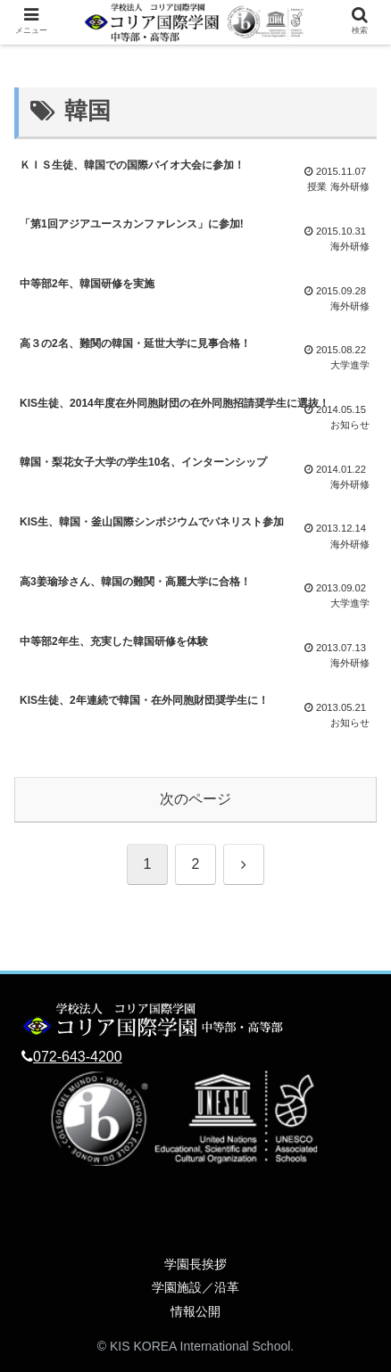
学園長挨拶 (195, 1264)
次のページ (195, 798)
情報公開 (195, 1311)
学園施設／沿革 (195, 1287)
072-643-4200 (77, 1056)
